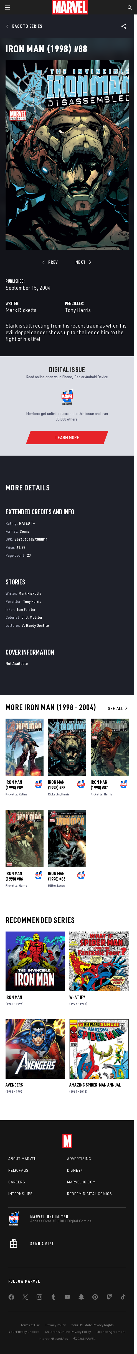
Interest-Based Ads (53, 1338)
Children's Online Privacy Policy (68, 1332)
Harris (65, 794)
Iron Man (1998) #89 (14, 784)
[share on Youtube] (67, 1298)
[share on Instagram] (39, 1298)
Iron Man (14, 997)
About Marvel (22, 1158)
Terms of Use (30, 1325)
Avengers (14, 1085)
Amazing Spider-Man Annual (95, 1085)
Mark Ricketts (21, 310)
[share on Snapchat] (81, 1298)
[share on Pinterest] (95, 1298)
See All (118, 708)
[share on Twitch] (109, 1298)
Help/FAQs (18, 1170)
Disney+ (75, 1170)
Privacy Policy (55, 1325)
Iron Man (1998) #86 (14, 876)
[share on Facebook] (11, 1298)
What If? (77, 997)
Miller (52, 885)
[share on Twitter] (25, 1298)
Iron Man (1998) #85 (56, 876)
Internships (20, 1193)
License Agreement (111, 1332)
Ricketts (11, 794)
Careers (16, 1182)
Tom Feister (25, 609)
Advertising (79, 1158)
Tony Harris (78, 310)
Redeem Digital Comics (89, 1193)
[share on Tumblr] (53, 1298)
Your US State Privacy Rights (92, 1325)
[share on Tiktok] (123, 1298)
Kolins (23, 794)
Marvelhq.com (81, 1182)
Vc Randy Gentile (35, 625)
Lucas (61, 885)
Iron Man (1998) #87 (99, 784)
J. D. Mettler (32, 617)
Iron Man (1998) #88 (56, 784)
